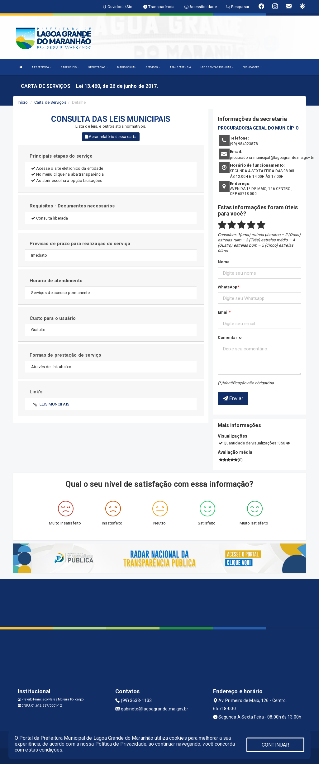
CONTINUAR (275, 745)
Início (23, 102)
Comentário (229, 337)
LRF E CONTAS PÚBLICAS (216, 67)
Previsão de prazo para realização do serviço (80, 243)
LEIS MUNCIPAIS (54, 404)
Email (223, 312)
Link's (36, 392)
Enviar (233, 398)
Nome (224, 261)
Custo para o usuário (53, 318)
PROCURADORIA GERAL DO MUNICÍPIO (258, 128)
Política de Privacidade (120, 744)
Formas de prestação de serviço (66, 355)
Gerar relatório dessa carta (110, 137)
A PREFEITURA (41, 67)
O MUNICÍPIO (70, 67)
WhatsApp (228, 287)
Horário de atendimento (56, 280)
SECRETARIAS (98, 67)
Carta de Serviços (50, 102)
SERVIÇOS (152, 67)
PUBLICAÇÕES (252, 67)
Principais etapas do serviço (61, 156)
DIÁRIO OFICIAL (126, 67)
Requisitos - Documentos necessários (72, 206)
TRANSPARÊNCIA (180, 67)
